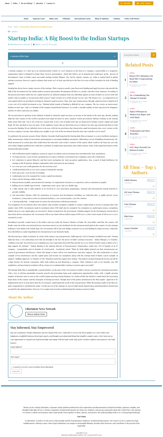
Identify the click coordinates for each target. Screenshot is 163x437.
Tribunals (66, 18)
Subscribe (16, 371)
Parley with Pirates (132, 18)
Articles (16, 27)
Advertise (39, 3)
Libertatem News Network (139, 84)
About (7, 3)
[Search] (153, 55)
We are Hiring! (26, 3)
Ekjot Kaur (128, 216)
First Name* (15, 357)
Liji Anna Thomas (131, 192)
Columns (116, 18)
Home (26, 18)
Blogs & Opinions (102, 18)
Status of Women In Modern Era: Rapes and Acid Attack (140, 114)
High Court (53, 18)
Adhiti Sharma (130, 180)
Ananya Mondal (131, 228)
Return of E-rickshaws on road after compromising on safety (141, 79)
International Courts (82, 18)
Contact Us (50, 3)
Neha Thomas (130, 204)
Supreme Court (39, 18)
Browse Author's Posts (36, 314)
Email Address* (16, 347)
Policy (15, 3)
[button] (114, 56)
